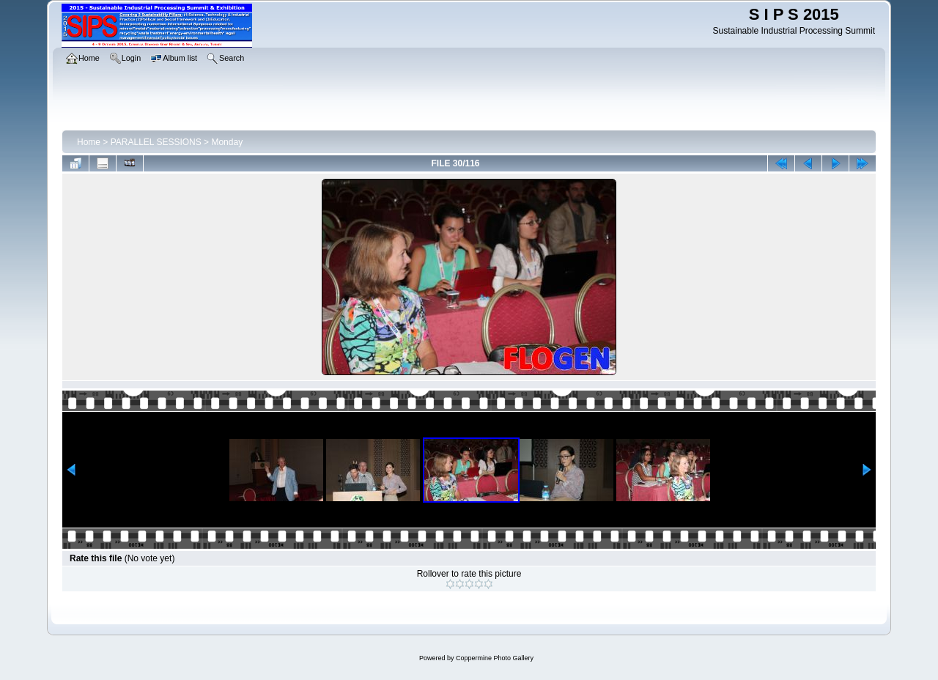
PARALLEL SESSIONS (156, 142)
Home (88, 142)
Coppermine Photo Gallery (494, 658)
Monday (227, 142)
